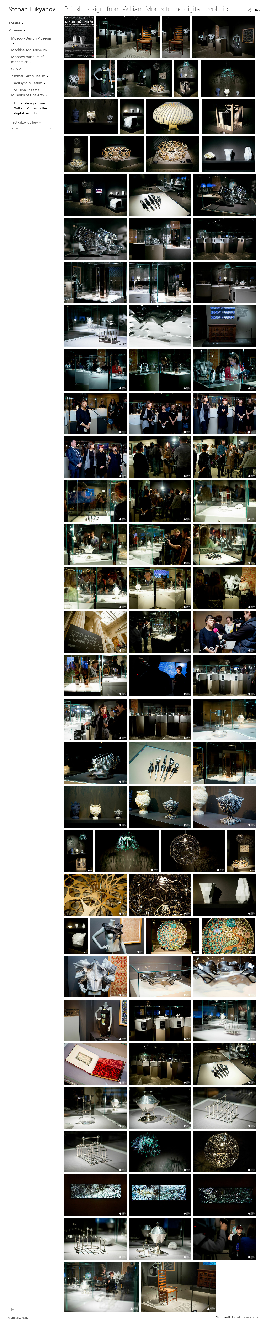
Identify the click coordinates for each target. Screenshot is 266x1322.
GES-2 (16, 69)
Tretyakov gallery (24, 122)
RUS (257, 9)
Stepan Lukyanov (31, 9)
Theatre (14, 23)
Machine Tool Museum (29, 50)
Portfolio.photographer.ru (245, 1317)
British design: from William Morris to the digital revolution (30, 108)
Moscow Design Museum (31, 38)
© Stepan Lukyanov (18, 1318)
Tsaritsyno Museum (26, 83)
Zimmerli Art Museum (28, 76)
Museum (15, 30)
